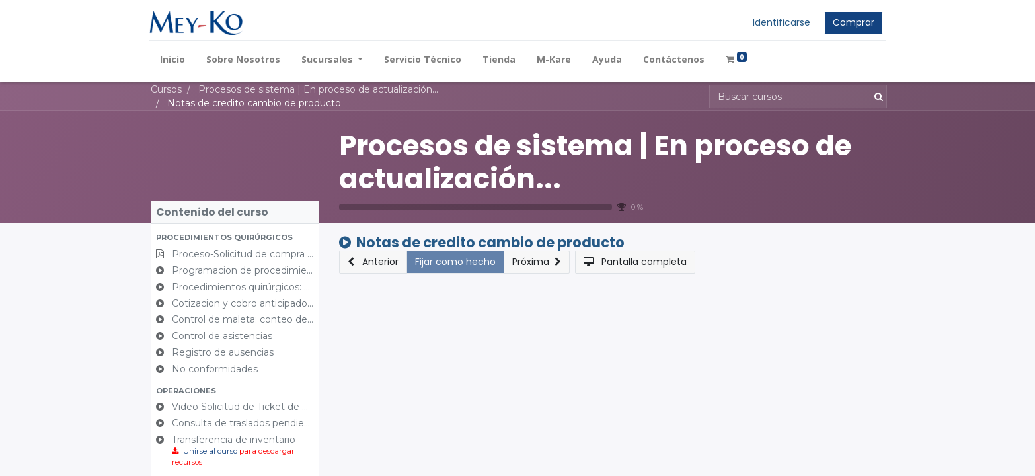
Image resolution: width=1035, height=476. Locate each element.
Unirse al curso (210, 451)
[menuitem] (174, 59)
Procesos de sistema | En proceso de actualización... (595, 162)
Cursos (166, 89)
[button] (235, 237)
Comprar (852, 22)
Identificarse (780, 22)
